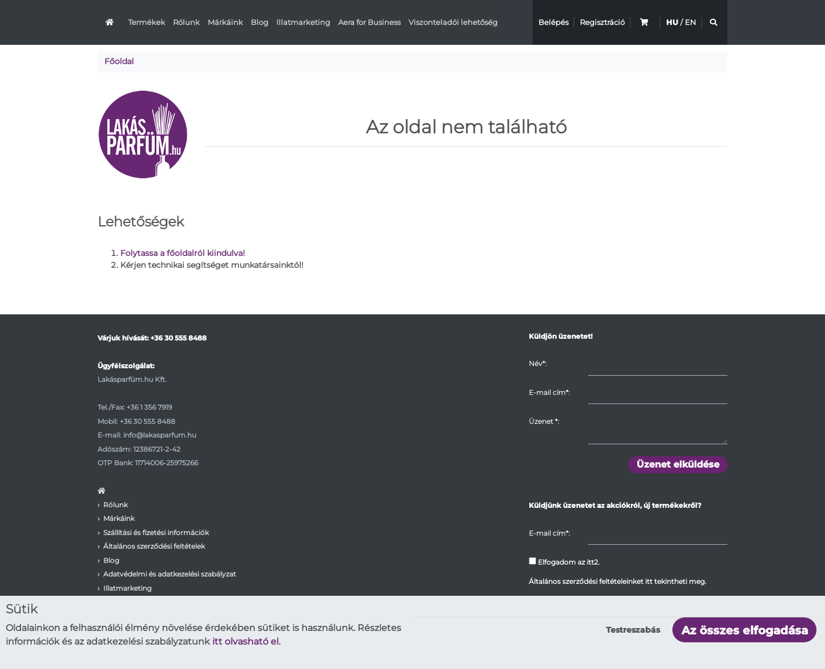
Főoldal (119, 61)
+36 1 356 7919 (149, 407)
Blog (259, 22)
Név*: (537, 363)
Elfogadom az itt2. (564, 561)
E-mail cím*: (549, 392)
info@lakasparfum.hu (159, 435)
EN (690, 22)
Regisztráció (602, 22)
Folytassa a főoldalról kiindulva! (182, 253)
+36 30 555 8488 (178, 338)
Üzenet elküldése (678, 464)
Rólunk (186, 22)
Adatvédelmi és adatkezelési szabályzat (169, 574)
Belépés (553, 22)
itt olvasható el (245, 641)
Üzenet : (544, 421)
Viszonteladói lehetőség (453, 22)
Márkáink (225, 22)
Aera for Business (369, 22)
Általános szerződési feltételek (154, 546)
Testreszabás (633, 630)
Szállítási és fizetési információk (156, 532)
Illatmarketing (303, 22)
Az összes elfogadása (744, 630)
